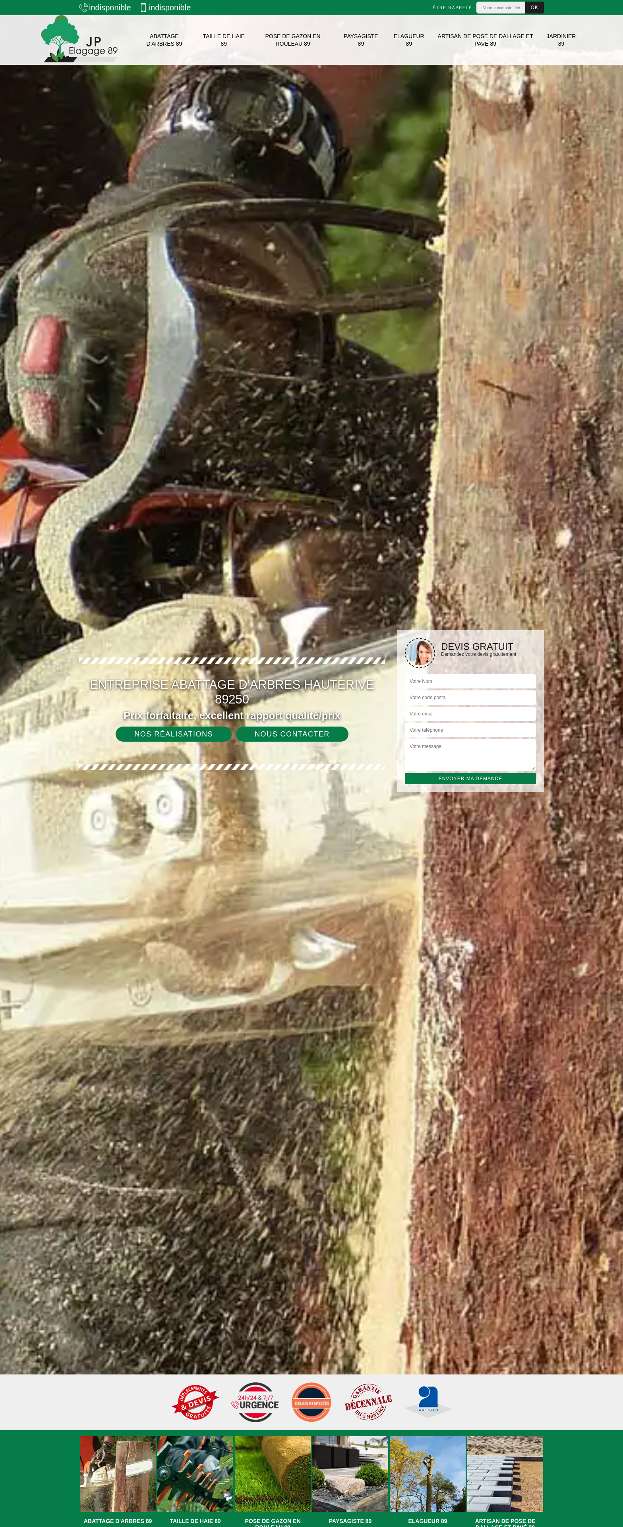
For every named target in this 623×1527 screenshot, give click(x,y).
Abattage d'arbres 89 (164, 39)
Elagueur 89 (409, 39)
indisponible (105, 7)
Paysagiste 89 (361, 39)
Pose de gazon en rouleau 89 (292, 39)
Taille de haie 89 (224, 39)
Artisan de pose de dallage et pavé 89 (485, 39)
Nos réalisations (173, 734)
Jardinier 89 (561, 39)
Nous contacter (292, 734)
